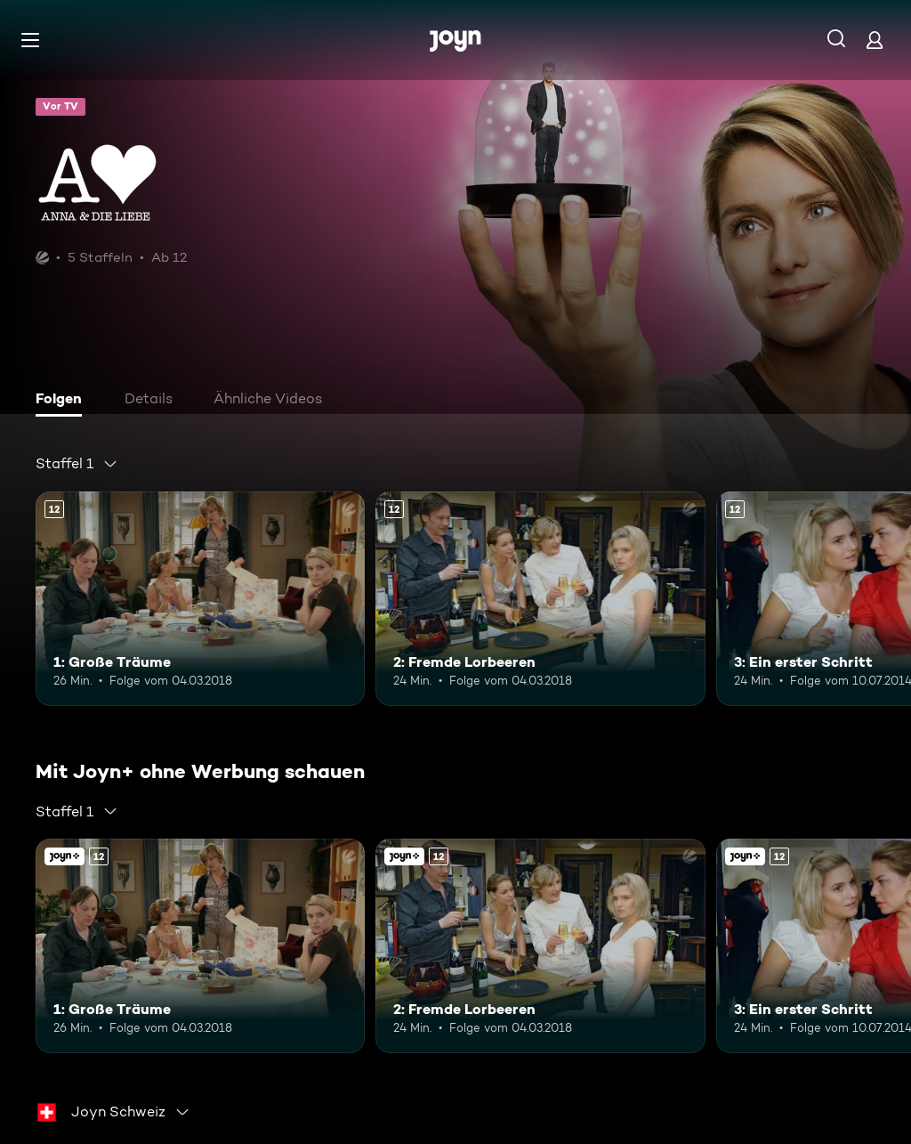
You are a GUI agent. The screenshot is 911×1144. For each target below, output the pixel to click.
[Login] (874, 39)
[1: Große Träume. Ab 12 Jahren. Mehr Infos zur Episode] (200, 598)
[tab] (63, 401)
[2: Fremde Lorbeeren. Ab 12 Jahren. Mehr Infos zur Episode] (540, 598)
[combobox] (77, 464)
